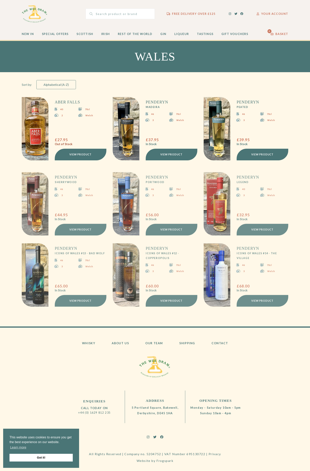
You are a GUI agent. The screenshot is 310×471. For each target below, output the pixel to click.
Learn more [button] (18, 447)
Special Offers (55, 34)
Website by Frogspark (155, 460)
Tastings (205, 34)
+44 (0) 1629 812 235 (94, 412)
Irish (105, 34)
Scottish (85, 34)
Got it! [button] (41, 457)
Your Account (272, 13)
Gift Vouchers (234, 34)
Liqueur (181, 34)
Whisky (88, 343)
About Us (120, 343)
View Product (80, 154)
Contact (220, 343)
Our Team (154, 343)
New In (28, 34)
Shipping (187, 343)
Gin (163, 34)
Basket (279, 33)
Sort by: (27, 84)
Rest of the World (135, 34)
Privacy (215, 454)
